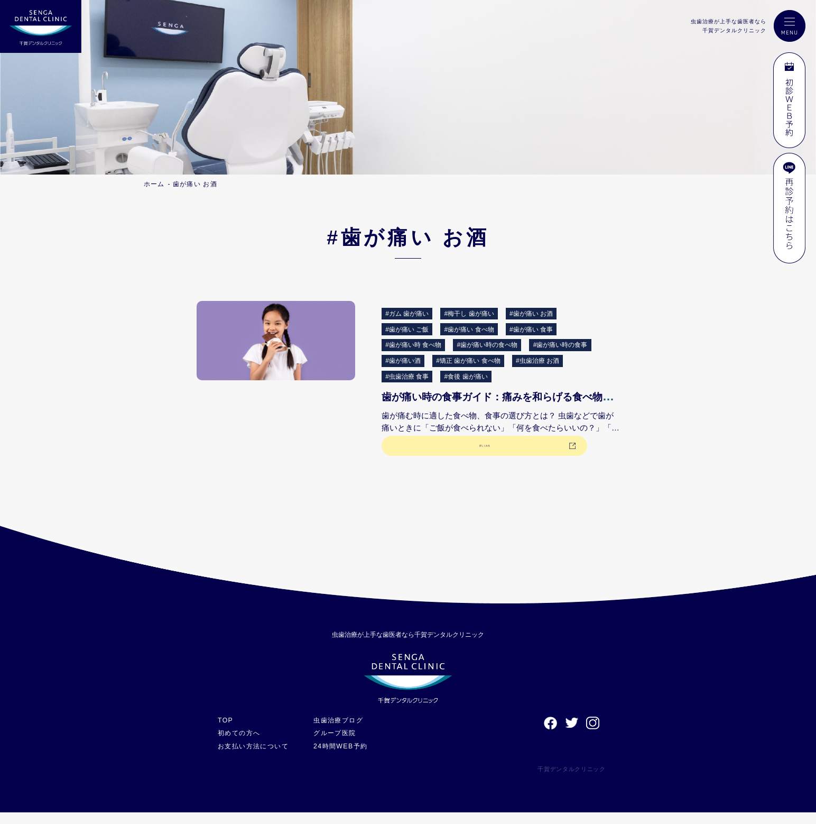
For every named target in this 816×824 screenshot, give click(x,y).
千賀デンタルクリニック (562, 780)
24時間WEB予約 (348, 758)
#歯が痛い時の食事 (560, 345)
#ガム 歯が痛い (407, 313)
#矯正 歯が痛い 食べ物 (468, 360)
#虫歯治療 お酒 (537, 360)
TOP (226, 732)
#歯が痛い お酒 (531, 313)
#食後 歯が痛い (466, 376)
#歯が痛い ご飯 (407, 329)
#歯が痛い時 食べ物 (413, 345)
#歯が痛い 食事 (531, 329)
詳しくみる (439, 454)
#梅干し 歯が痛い (469, 313)
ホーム (154, 184)
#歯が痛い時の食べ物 (487, 345)
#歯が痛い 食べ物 (469, 329)
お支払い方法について (256, 758)
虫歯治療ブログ (346, 732)
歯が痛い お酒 (195, 184)
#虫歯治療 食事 (407, 376)
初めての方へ (241, 744)
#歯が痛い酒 (403, 360)
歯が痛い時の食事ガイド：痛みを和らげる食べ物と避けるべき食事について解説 (596, 396)
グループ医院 (342, 744)
